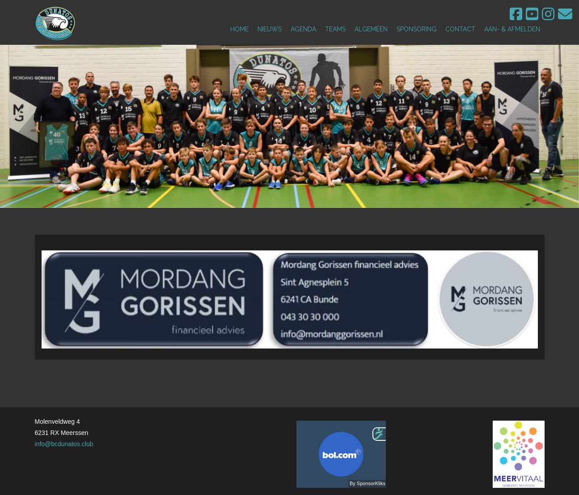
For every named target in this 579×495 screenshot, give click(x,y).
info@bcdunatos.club (64, 444)
